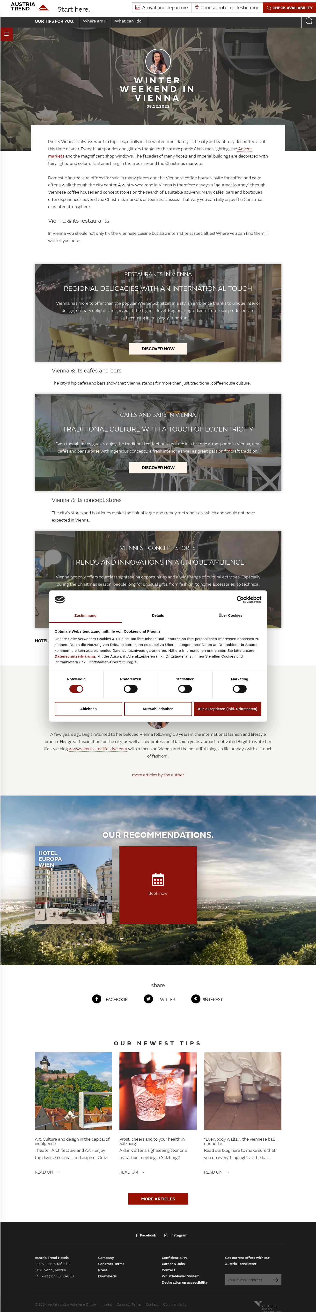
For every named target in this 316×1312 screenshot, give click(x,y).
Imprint (106, 1304)
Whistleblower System (180, 1276)
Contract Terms (111, 1263)
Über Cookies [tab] (231, 616)
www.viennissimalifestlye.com (98, 748)
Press (102, 1270)
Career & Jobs (173, 1263)
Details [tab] (158, 616)
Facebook (146, 1235)
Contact (169, 1270)
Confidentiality (174, 1257)
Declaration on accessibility (185, 1282)
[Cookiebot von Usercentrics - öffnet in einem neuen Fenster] (240, 599)
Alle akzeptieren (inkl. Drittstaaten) (227, 709)
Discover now (158, 348)
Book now (158, 884)
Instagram (175, 1235)
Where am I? (95, 21)
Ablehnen (88, 709)
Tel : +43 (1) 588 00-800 (54, 1276)
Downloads (107, 1276)
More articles (158, 1199)
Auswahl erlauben (157, 709)
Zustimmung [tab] (85, 616)
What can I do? (129, 21)
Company (106, 1257)
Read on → (47, 1172)
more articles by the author (158, 775)
